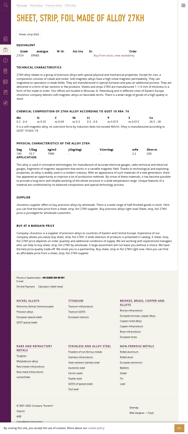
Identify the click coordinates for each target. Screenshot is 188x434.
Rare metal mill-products (30, 371)
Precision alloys (25, 311)
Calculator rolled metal (50, 286)
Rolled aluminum (129, 351)
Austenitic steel (76, 367)
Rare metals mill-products (30, 366)
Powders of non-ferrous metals (85, 351)
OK (179, 428)
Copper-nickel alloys (131, 321)
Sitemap (133, 407)
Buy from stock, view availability (114, 55)
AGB (19, 416)
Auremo (5, 21)
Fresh (151, 413)
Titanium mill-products (80, 306)
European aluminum (131, 362)
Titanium (75, 301)
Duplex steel (75, 378)
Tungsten (22, 355)
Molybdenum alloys (27, 361)
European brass (128, 337)
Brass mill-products (130, 331)
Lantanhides (23, 377)
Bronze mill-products (131, 310)
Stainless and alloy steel (89, 346)
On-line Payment (26, 286)
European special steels (29, 317)
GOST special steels (27, 322)
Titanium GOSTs (77, 311)
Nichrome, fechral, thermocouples (35, 306)
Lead (122, 383)
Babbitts (124, 367)
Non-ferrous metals (137, 346)
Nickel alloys (28, 301)
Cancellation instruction (29, 421)
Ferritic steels (75, 373)
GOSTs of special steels (80, 383)
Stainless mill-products (80, 357)
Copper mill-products (131, 326)
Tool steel (73, 389)
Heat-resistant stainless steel (84, 362)
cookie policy (96, 428)
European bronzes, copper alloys (138, 315)
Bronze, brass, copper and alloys (142, 303)
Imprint (21, 411)
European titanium (78, 317)
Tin (121, 378)
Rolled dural (126, 357)
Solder (123, 373)
